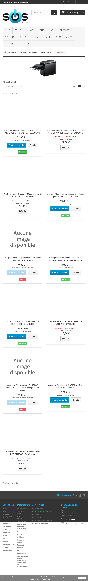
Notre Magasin (22, 508)
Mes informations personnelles (42, 520)
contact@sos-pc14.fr (77, 524)
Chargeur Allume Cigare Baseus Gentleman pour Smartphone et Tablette (65, 195)
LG (51, 30)
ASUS (7, 30)
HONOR (42, 30)
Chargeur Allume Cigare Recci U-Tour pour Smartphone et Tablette (22, 259)
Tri (4, 86)
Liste (83, 87)
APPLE (18, 30)
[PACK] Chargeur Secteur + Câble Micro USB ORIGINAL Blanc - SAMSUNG (22, 195)
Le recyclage (21, 553)
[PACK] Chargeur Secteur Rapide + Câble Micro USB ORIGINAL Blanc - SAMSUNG (65, 131)
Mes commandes (37, 508)
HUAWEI (29, 30)
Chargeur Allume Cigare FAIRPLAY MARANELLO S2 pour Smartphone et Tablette (22, 388)
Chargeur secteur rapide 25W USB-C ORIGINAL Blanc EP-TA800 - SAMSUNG (65, 259)
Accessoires (7, 550)
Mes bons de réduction (39, 523)
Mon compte (37, 504)
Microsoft (63, 30)
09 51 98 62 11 (73, 519)
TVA (18, 550)
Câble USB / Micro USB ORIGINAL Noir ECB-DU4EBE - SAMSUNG (65, 386)
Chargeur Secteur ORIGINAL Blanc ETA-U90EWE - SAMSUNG (65, 322)
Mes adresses (36, 517)
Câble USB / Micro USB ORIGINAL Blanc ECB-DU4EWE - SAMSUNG (22, 452)
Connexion (80, 2)
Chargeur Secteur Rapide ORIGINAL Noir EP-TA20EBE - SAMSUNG (22, 322)
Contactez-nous (68, 2)
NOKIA (23, 36)
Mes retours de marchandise (41, 511)
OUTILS (28, 43)
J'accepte (81, 578)
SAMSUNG (36, 36)
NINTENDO (10, 36)
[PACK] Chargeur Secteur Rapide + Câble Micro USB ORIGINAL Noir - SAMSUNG (22, 131)
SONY (48, 36)
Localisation (21, 522)
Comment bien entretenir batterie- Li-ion (22, 527)
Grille (79, 87)
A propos (20, 532)
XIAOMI (69, 36)
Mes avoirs (35, 514)
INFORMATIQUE (12, 43)
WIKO (58, 36)
